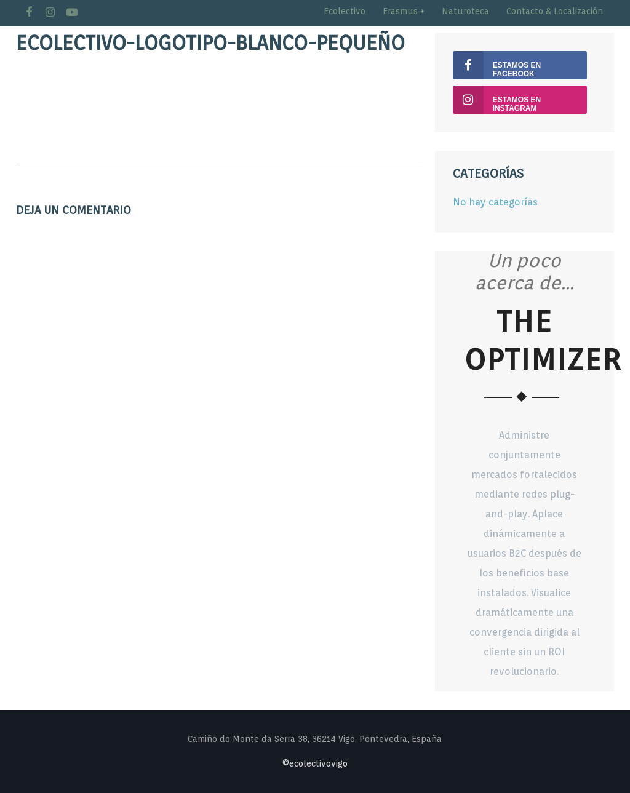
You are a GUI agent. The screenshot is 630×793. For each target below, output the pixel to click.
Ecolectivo (344, 11)
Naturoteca (465, 11)
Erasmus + (404, 11)
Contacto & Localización (554, 11)
